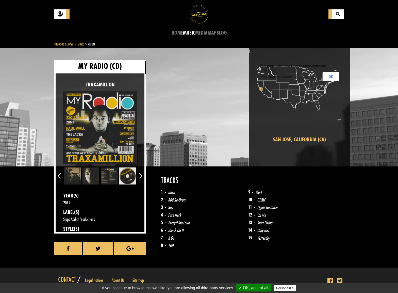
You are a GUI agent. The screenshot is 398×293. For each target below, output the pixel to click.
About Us (118, 280)
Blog (222, 33)
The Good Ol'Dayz (63, 44)
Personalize (284, 288)
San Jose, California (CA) (299, 139)
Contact (67, 279)
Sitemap (138, 280)
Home (177, 33)
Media (201, 33)
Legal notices (94, 280)
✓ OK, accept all (253, 288)
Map (212, 33)
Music (189, 33)
